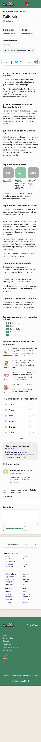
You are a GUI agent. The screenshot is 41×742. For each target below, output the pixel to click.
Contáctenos (8, 706)
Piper (11, 477)
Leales (25, 641)
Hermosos (9, 623)
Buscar (6, 697)
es (5, 715)
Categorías (8, 694)
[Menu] (35, 4)
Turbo (12, 460)
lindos (6, 433)
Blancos (8, 648)
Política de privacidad (11, 732)
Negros (8, 651)
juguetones (7, 445)
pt (5, 718)
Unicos (25, 613)
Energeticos (9, 638)
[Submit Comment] (14, 585)
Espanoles (26, 653)
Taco (11, 489)
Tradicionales (10, 618)
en (5, 712)
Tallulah (22, 11)
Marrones (9, 653)
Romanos (26, 651)
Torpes (25, 638)
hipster (6, 421)
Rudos (25, 620)
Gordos (8, 658)
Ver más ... (20, 495)
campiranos (7, 409)
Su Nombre (8, 553)
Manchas (8, 656)
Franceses (26, 658)
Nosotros (7, 700)
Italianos (26, 656)
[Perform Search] (35, 600)
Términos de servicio (30, 732)
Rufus (12, 483)
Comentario (9, 563)
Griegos (25, 648)
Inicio (5, 691)
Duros (25, 633)
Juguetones (10, 633)
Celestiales (27, 615)
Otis (11, 472)
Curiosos (26, 636)
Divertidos (9, 620)
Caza (24, 623)
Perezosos (9, 641)
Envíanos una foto (13, 508)
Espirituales (9, 615)
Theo (11, 466)
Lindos (7, 613)
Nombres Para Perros (10, 11)
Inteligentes (9, 636)
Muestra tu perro (10, 703)
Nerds (25, 618)
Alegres (25, 630)
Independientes (11, 630)
